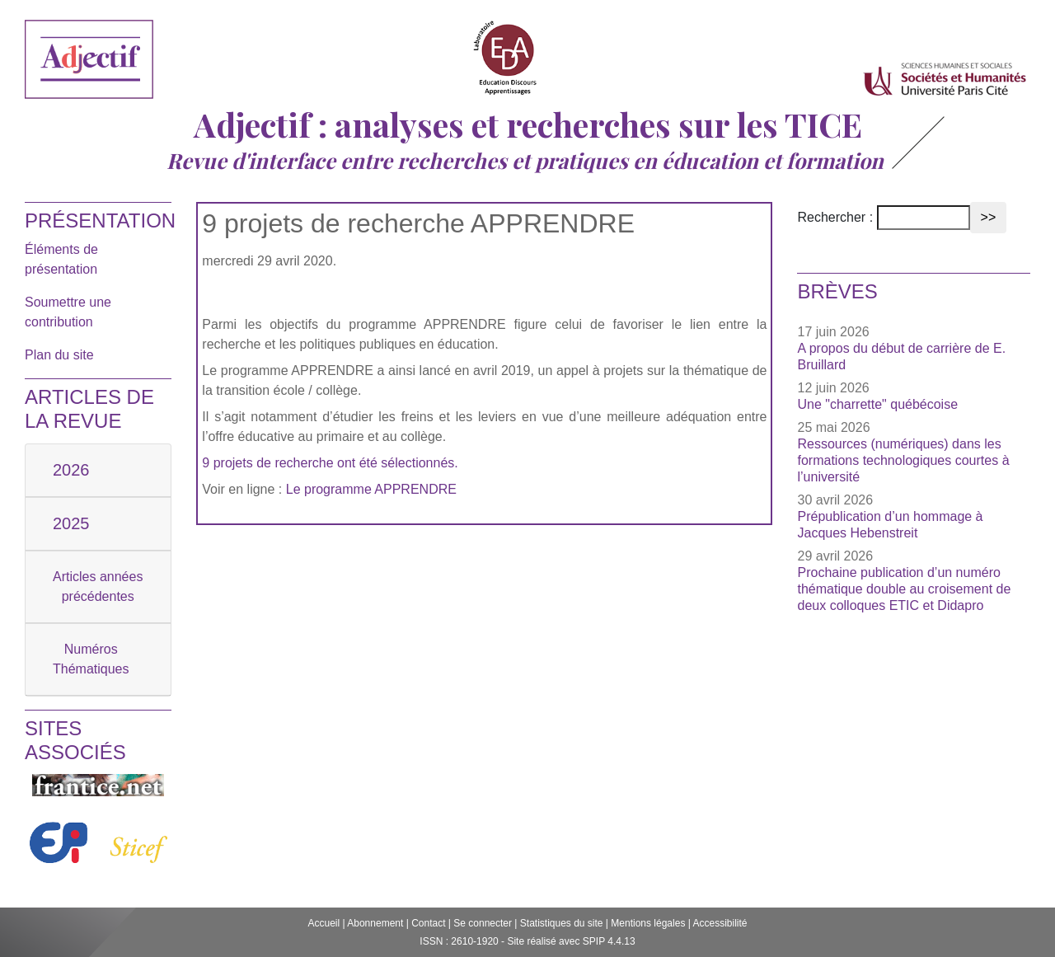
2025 (71, 523)
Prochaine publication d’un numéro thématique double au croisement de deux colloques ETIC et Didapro (903, 588)
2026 (71, 470)
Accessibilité (720, 923)
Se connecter (482, 923)
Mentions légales (648, 923)
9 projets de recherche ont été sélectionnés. (329, 463)
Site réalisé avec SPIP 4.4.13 (571, 941)
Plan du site (59, 355)
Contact (428, 923)
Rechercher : (835, 217)
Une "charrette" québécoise (877, 404)
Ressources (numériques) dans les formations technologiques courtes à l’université (903, 460)
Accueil (323, 923)
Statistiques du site (561, 923)
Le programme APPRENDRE (371, 489)
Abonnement (375, 923)
